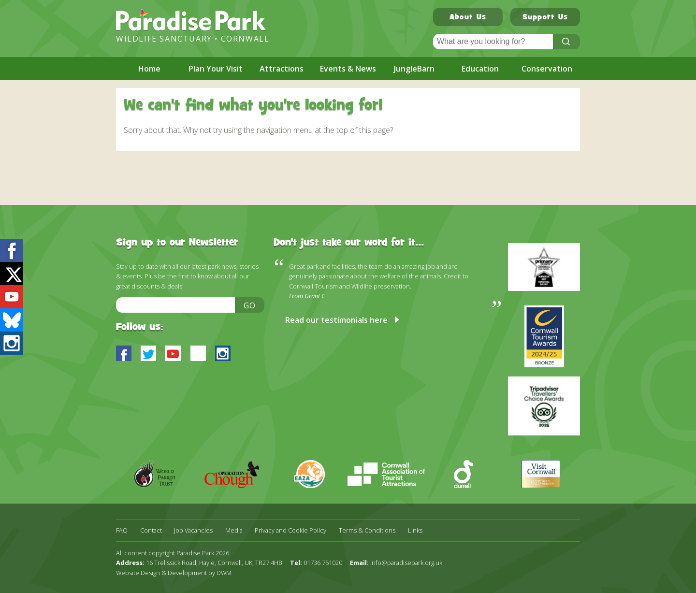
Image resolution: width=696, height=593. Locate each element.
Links (415, 530)
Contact (151, 530)
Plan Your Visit (215, 68)
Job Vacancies (193, 530)
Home (149, 68)
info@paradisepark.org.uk (406, 562)
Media (234, 530)
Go (250, 305)
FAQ (122, 530)
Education (480, 68)
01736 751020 (323, 562)
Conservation (547, 68)
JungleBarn (414, 68)
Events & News (348, 68)
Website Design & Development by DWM (174, 572)
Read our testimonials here (336, 320)
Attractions (282, 68)
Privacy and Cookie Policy (290, 530)
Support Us (545, 18)
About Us (468, 18)
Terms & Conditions (367, 530)
